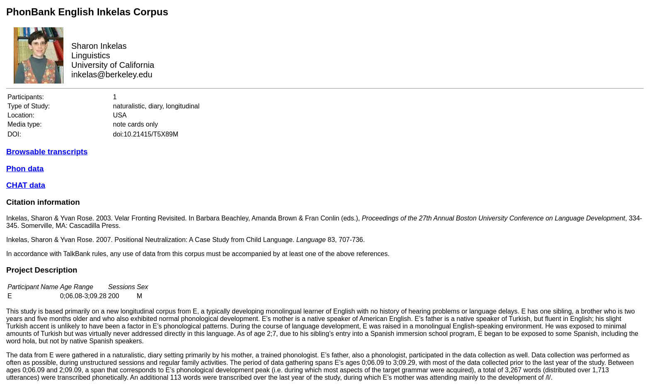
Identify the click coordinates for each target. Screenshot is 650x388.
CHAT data (25, 185)
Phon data (25, 168)
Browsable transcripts (46, 151)
